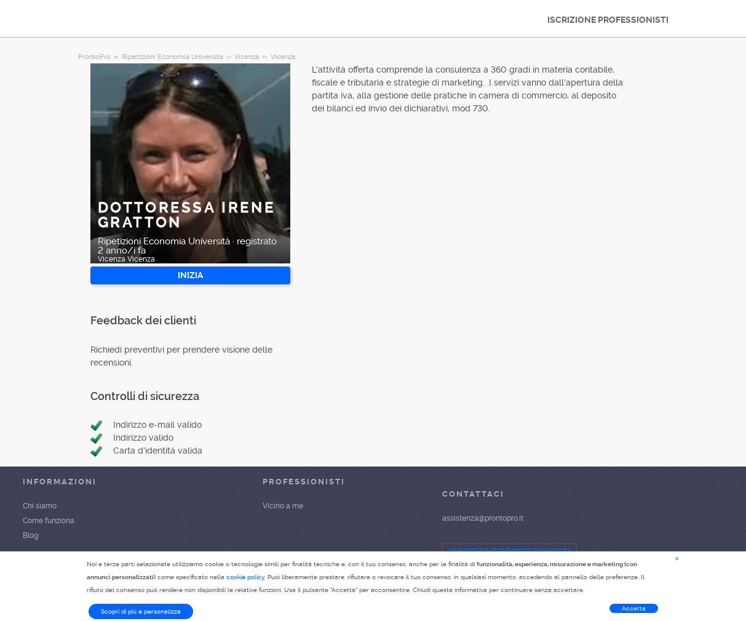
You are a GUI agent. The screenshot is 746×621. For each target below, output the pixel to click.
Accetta (634, 608)
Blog (30, 535)
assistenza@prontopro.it (482, 518)
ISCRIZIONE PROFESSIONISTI (608, 20)
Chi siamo (40, 506)
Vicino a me (283, 506)
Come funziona (48, 520)
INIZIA (190, 275)
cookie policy (245, 577)
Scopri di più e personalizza (141, 611)
